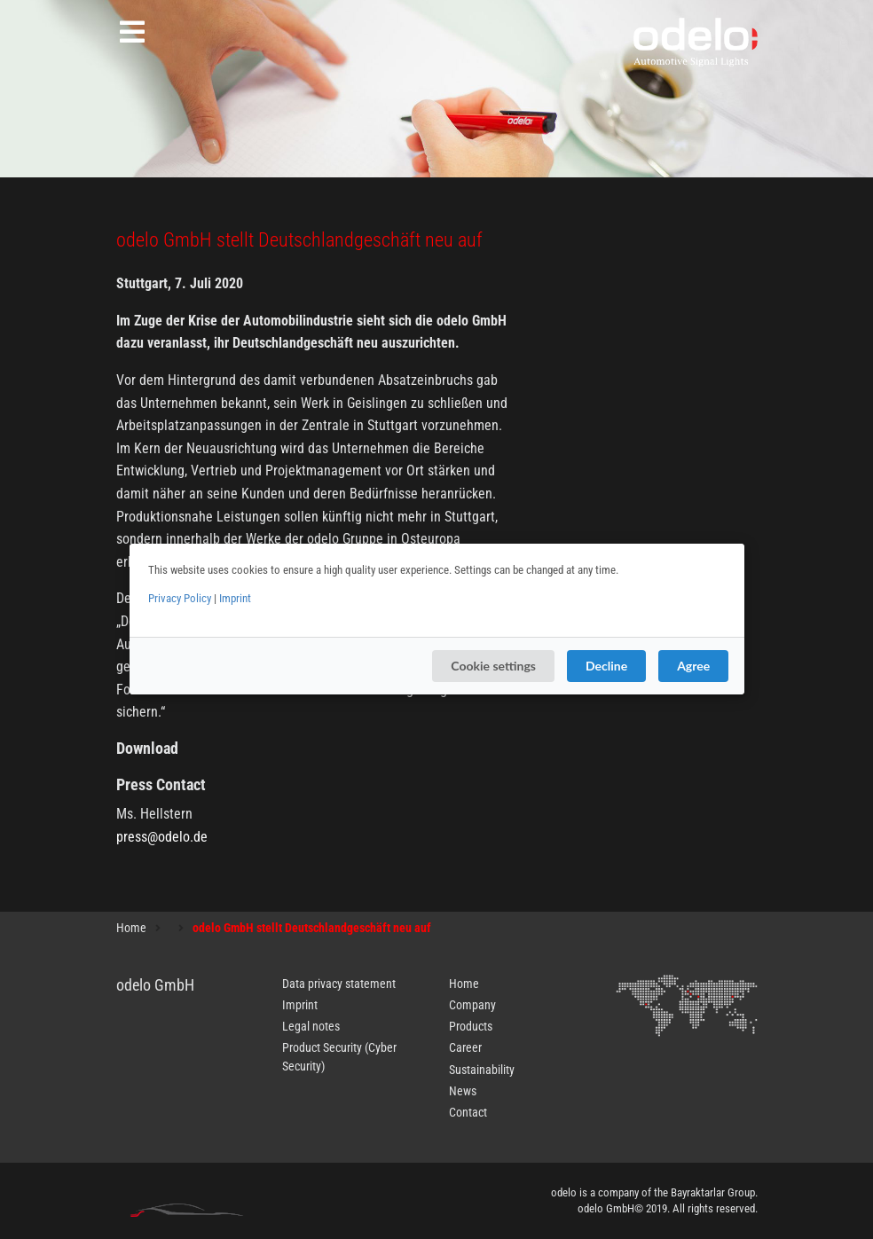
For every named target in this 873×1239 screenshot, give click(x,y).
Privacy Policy (179, 598)
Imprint (235, 598)
